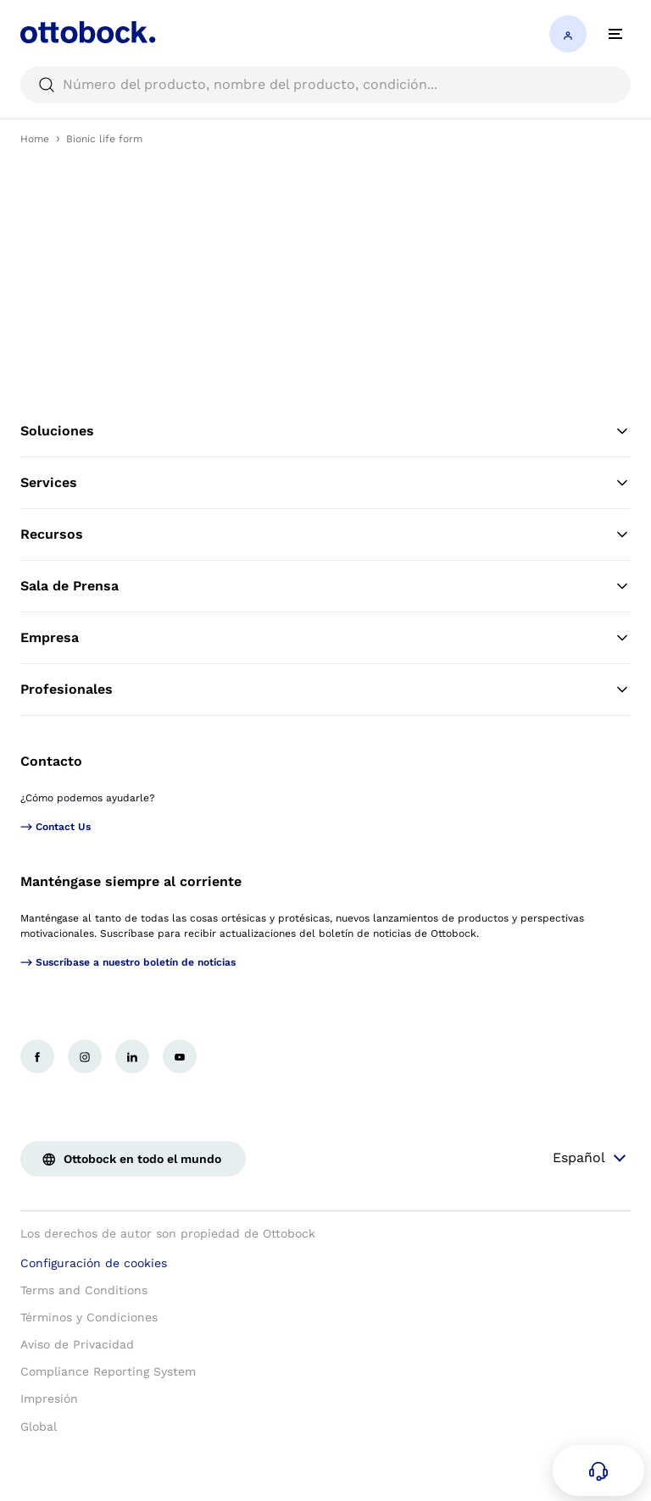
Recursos (325, 534)
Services (325, 482)
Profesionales (325, 689)
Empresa (325, 637)
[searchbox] (325, 84)
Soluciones (325, 431)
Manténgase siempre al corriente (131, 881)
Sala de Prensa (325, 586)
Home (34, 139)
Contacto (51, 761)
